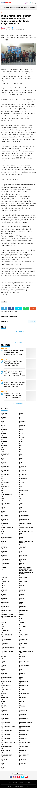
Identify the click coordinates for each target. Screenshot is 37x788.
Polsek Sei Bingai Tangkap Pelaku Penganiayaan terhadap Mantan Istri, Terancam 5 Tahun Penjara (13, 364)
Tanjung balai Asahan (8, 726)
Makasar (4, 590)
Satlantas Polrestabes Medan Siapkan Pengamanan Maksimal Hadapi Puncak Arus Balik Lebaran (14, 353)
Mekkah (21, 614)
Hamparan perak (6, 495)
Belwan (21, 442)
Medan (4, 13)
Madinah (26, 7)
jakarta (21, 507)
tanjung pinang (24, 730)
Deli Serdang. (23, 474)
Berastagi (4, 446)
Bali (2, 421)
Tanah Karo (4, 718)
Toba (2, 763)
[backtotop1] (35, 786)
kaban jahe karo (24, 515)
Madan (3, 586)
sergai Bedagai (23, 681)
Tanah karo (22, 714)
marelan (21, 594)
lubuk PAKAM (5, 582)
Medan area (5, 606)
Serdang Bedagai (6, 677)
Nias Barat (22, 627)
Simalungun (22, 698)
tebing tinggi (5, 751)
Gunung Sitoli (23, 491)
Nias (2, 627)
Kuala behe (4, 555)
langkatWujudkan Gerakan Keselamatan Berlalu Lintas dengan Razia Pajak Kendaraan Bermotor (26, 570)
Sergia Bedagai (6, 689)
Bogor (3, 458)
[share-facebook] (11, 308)
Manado (3, 594)
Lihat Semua (18, 331)
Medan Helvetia (6, 610)
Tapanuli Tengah (6, 747)
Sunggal (4, 706)
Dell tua (21, 482)
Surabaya (22, 706)
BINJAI (20, 450)
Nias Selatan (5, 631)
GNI (2, 491)
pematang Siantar (7, 651)
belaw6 (3, 433)
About (9, 782)
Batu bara (22, 425)
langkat (21, 563)
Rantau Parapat (24, 665)
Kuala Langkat (23, 555)
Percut (3, 661)
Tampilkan (32, 321)
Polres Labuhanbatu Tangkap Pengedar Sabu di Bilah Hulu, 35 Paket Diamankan (14, 385)
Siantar (21, 689)
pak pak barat (23, 635)
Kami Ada (27, 782)
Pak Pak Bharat (6, 639)
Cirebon (3, 462)
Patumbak (22, 647)
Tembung (4, 759)
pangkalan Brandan (7, 647)
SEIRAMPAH (22, 673)
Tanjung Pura (5, 738)
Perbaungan (23, 657)
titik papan (22, 759)
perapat (3, 657)
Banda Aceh (22, 421)
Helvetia (21, 495)
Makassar (33, 7)
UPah (2, 767)
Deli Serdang (5, 470)
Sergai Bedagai (6, 685)
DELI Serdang (23, 470)
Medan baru (22, 606)
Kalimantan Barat (7, 527)
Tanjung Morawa (6, 730)
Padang (21, 631)
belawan (4, 437)
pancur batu (23, 643)
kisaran (3, 541)
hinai (2, 499)
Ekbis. (20, 486)
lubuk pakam (23, 578)
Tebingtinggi (23, 751)
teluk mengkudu (6, 755)
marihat (21, 598)
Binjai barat (5, 454)
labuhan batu (5, 559)
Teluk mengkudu (24, 755)
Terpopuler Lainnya (18, 403)
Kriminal (4, 551)
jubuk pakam (23, 511)
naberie (3, 622)
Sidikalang (4, 698)
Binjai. (21, 454)
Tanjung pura (23, 734)
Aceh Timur (4, 413)
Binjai (3, 450)
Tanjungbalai (23, 738)
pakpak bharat (23, 639)
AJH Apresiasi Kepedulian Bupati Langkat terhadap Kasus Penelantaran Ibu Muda (14, 374)
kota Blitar (22, 547)
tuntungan (22, 763)
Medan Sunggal (24, 610)
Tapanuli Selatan (24, 743)
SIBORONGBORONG (24, 694)
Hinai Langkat (5, 503)
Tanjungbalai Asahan (8, 743)
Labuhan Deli (5, 563)
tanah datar (23, 710)
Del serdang (5, 466)
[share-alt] (4, 308)
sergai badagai (6, 681)
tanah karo (4, 714)
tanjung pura (5, 734)
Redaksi (21, 782)
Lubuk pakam (23, 582)
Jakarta (3, 511)
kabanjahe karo (24, 519)
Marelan (4, 598)
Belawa (21, 433)
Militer (21, 618)
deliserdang (23, 478)
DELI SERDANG (5, 474)
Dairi (20, 462)
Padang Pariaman (6, 635)
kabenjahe (4, 523)
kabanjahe (4, 519)
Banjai (3, 425)
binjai (20, 446)
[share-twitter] (18, 308)
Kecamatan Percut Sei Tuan (26, 532)
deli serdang (23, 466)
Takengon (4, 710)
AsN (20, 417)
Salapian (4, 673)
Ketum (21, 537)
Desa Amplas (5, 486)
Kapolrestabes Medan (16, 7)
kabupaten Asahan (25, 523)
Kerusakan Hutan (6, 537)
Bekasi (21, 429)
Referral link (18, 342)
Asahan (3, 417)
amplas (21, 413)
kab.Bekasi (4, 515)
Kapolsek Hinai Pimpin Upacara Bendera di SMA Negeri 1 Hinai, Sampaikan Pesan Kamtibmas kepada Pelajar (13, 397)
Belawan (21, 437)
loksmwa (4, 578)
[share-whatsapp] (26, 308)
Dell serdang (5, 482)
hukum (21, 503)
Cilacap (21, 458)
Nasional (22, 622)
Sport (3, 702)
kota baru (4, 547)
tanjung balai (23, 718)
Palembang (4, 643)
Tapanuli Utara (23, 747)
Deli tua (3, 478)
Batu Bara (4, 429)
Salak (20, 669)
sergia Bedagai (23, 685)
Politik (3, 665)
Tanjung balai (5, 722)
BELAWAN (6, 7)
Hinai (20, 499)
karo (2, 531)
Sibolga (3, 694)
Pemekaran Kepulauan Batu (26, 652)
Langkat (3, 567)
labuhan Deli (23, 559)
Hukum (3, 507)
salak (3, 669)
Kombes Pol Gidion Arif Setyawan (26, 542)
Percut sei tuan (24, 661)
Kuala (20, 551)
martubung (4, 602)
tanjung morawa (24, 726)
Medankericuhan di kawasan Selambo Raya (8, 615)
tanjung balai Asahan (26, 722)
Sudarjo (21, 702)
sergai (21, 677)
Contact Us (15, 782)
